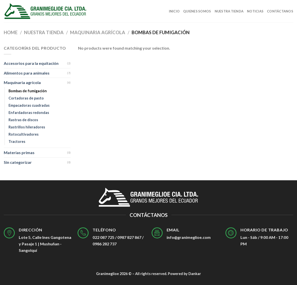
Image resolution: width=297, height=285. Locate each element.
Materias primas (19, 152)
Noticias (255, 11)
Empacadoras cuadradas (29, 105)
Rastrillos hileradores (27, 127)
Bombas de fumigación (28, 91)
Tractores (17, 141)
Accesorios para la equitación (31, 63)
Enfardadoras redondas (29, 112)
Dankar (194, 274)
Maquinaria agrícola (97, 32)
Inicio (174, 11)
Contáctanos (280, 11)
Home (11, 32)
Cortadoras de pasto (26, 98)
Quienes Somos (197, 11)
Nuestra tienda (229, 11)
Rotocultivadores (24, 134)
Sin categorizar (18, 162)
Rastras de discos (23, 120)
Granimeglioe (107, 274)
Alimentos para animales (27, 73)
